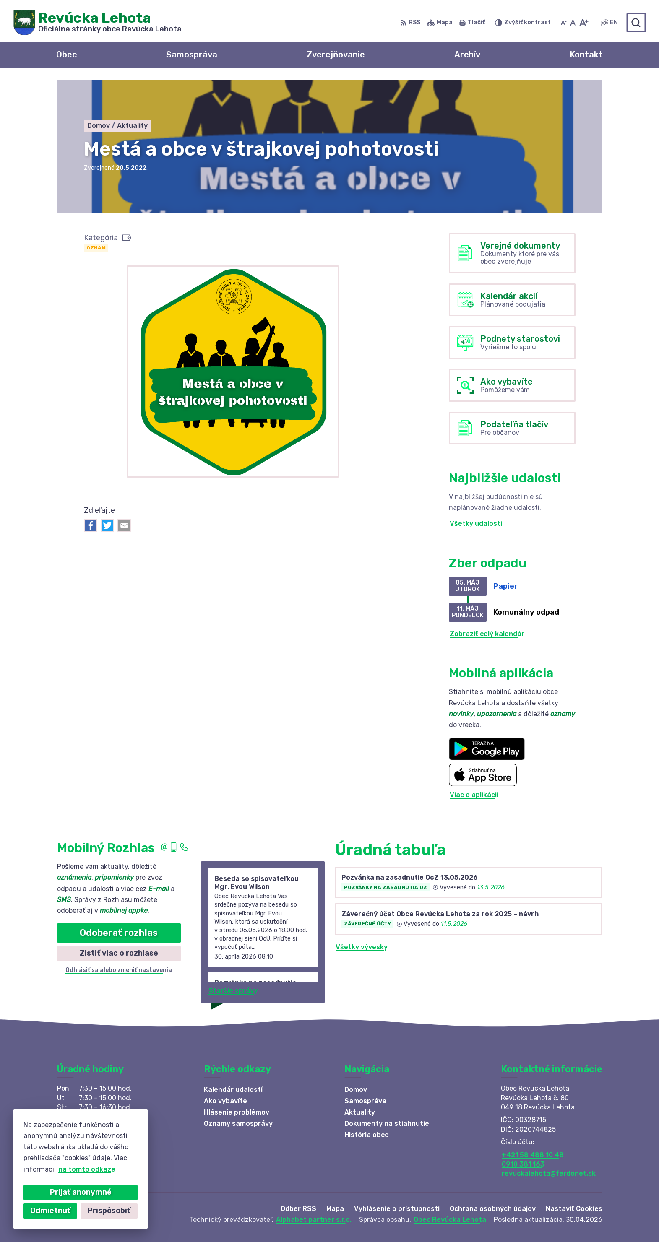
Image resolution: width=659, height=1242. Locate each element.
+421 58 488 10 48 (533, 1155)
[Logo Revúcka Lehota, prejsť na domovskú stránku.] (97, 22)
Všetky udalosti (476, 523)
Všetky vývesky (362, 947)
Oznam (96, 248)
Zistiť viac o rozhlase (119, 953)
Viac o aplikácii (474, 795)
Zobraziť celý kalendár (487, 634)
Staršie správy (233, 991)
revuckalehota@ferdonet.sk (549, 1173)
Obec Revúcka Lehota (450, 1220)
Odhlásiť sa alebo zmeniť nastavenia (118, 970)
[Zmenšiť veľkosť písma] (563, 22)
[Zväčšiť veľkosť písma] (583, 22)
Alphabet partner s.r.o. (314, 1220)
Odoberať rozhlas (119, 932)
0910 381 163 (523, 1164)
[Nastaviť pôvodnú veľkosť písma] (572, 22)
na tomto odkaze (52, 1169)
